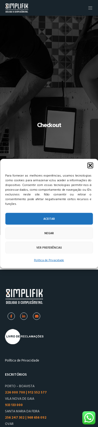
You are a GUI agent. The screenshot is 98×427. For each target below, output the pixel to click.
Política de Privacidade (49, 260)
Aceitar (49, 218)
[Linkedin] (23, 316)
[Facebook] (11, 316)
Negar (49, 233)
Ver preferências (49, 247)
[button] (90, 165)
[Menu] (89, 8)
